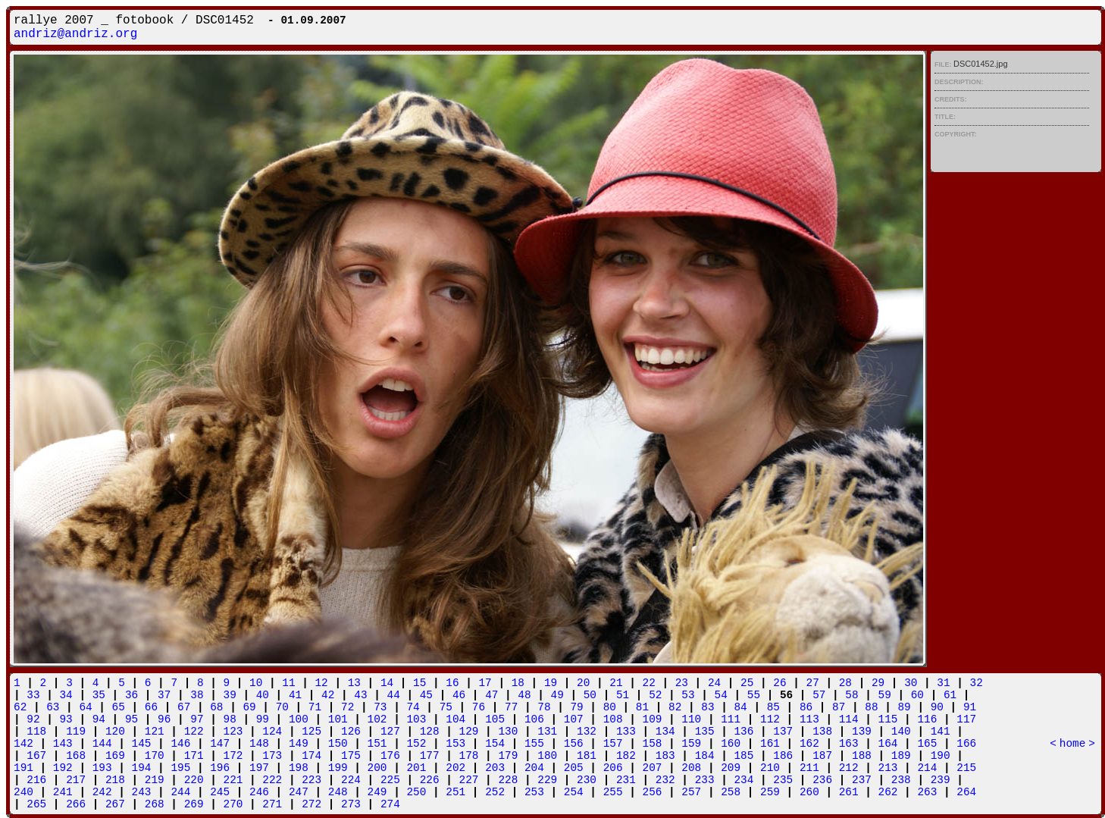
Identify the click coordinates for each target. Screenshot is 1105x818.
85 (773, 707)
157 (613, 744)
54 (721, 695)
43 (360, 695)
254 (574, 792)
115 (888, 719)
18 (518, 683)
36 (131, 695)
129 (469, 732)
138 (822, 732)
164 (888, 744)
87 (838, 707)
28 (845, 683)
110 (691, 719)
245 (220, 792)
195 (180, 768)
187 (822, 756)
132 (586, 732)
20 (583, 683)
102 (377, 719)
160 (730, 744)
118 (36, 732)
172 (233, 756)
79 (576, 707)
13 (354, 683)
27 (812, 683)
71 (314, 707)
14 (386, 683)
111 (730, 719)
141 (940, 732)
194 (142, 768)
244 (180, 792)
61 (950, 695)
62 (20, 707)
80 (609, 707)
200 (377, 768)
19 (550, 683)
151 (377, 744)
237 (862, 780)
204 (534, 768)
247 (298, 792)
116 (927, 719)
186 (783, 756)
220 (194, 780)
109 (652, 719)
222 (272, 780)
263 (927, 792)
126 (351, 732)
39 (230, 695)
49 (557, 695)
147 (220, 744)
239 (940, 780)
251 (455, 792)
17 (484, 683)
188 (862, 756)
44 (393, 695)
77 (511, 707)
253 (534, 792)
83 (707, 707)
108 (613, 719)
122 (194, 732)
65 (118, 707)
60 (917, 695)
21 (615, 683)
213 (888, 768)
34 (65, 695)
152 (416, 744)
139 (862, 732)
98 (230, 719)
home (1073, 744)
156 (574, 744)
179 (508, 756)
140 (901, 732)
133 (626, 732)
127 (390, 732)
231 (626, 780)
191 (23, 768)
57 (818, 695)
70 (282, 707)
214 (927, 768)
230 (586, 780)
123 (233, 732)
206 (613, 768)
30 (910, 683)
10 (255, 683)
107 (574, 719)
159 (691, 744)
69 (249, 707)
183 (665, 756)
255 (613, 792)
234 (743, 780)
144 (102, 744)
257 (691, 792)
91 (969, 707)
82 (674, 707)
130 (508, 732)
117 (966, 719)
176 (390, 756)
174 (311, 756)
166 (966, 744)
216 (36, 780)
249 (377, 792)
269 (194, 804)
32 (976, 683)
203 (495, 768)
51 (622, 695)
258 (730, 792)
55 (753, 695)
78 (543, 707)
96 (164, 719)
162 (809, 744)
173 (272, 756)
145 (142, 744)
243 (142, 792)
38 (196, 695)
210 (770, 768)
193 (102, 768)
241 (63, 792)
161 (770, 744)
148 (259, 744)
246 (259, 792)
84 (740, 707)
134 (665, 732)
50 (590, 695)
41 (295, 695)
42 (327, 695)
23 (681, 683)
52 (655, 695)
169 (115, 756)
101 (338, 719)
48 (524, 695)
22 (649, 683)
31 (943, 683)
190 (940, 756)
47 (491, 695)
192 (63, 768)
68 (216, 707)
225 (390, 780)
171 (194, 756)
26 (779, 683)
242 (102, 792)
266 (76, 804)
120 (115, 732)
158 (652, 744)
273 (351, 804)
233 (705, 780)
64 (85, 707)
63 (52, 707)
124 (272, 732)
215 (966, 768)
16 (452, 683)
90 (937, 707)
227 (469, 780)
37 (164, 695)
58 (851, 695)
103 (416, 719)
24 (714, 683)
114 (849, 719)
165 (927, 744)
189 (901, 756)
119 (76, 732)
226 (430, 780)
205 (574, 768)
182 (626, 756)
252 (495, 792)
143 (63, 744)
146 (180, 744)
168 (76, 756)
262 (888, 792)
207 (652, 768)
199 (338, 768)
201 (416, 768)
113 (809, 719)
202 (455, 768)
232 (665, 780)
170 (154, 756)
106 (534, 719)
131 (547, 732)
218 (115, 780)
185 (743, 756)
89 (903, 707)
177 (430, 756)
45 (426, 695)
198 (298, 768)
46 (458, 695)
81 (642, 707)
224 (351, 780)
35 (98, 695)
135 (705, 732)
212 (849, 768)
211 (809, 768)
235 (783, 780)
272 (311, 804)
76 (478, 707)
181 (586, 756)
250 (416, 792)
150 (338, 744)
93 (65, 719)
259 (770, 792)
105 (495, 719)
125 (311, 732)
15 (419, 683)
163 (849, 744)
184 (705, 756)
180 (547, 756)
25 (746, 683)
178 (469, 756)
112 (770, 719)
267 (115, 804)
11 (288, 683)
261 (849, 792)
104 (455, 719)
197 (259, 768)
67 (183, 707)
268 (154, 804)
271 (272, 804)
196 (220, 768)
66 (151, 707)
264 (966, 792)
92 (33, 719)
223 (311, 780)
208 (691, 768)
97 (196, 719)
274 (390, 804)
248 (338, 792)
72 (347, 707)
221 (233, 780)
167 (36, 756)
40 (262, 695)
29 (878, 683)
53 (687, 695)
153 (455, 744)
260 (809, 792)
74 (412, 707)
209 (730, 768)
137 (783, 732)
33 (33, 695)
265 (36, 804)
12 (321, 683)
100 (298, 719)
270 (233, 804)
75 (446, 707)
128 (430, 732)
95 (131, 719)
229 (547, 780)
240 (23, 792)
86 (806, 707)
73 (380, 707)
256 (652, 792)
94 (98, 719)
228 (508, 780)
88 (871, 707)
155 (534, 744)
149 (298, 744)
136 (743, 732)
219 (154, 780)
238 (901, 780)
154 (495, 744)
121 (154, 732)
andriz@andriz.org (75, 34)
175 (351, 756)
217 (76, 780)
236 (822, 780)
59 (884, 695)
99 (262, 719)
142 (23, 744)
